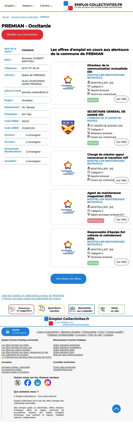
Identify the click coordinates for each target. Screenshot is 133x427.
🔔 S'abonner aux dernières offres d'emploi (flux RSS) (26, 357)
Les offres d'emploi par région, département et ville (25, 352)
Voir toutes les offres (68, 278)
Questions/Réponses (62, 369)
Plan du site (95, 334)
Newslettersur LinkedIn (84, 309)
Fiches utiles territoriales (64, 367)
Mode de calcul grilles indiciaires (68, 355)
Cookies (108, 334)
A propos (81, 334)
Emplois (10, 5)
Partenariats (89, 331)
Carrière (46, 5)
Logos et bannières (48, 331)
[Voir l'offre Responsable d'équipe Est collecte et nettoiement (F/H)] (90, 248)
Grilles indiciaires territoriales (66, 345)
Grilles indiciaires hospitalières (67, 347)
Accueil (6, 17)
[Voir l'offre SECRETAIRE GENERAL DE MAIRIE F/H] (90, 127)
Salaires (28, 5)
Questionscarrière (54, 309)
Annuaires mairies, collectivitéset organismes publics (16, 368)
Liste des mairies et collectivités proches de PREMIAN (33, 295)
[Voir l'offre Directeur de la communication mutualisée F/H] (90, 83)
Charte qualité (115, 331)
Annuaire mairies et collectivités (24, 17)
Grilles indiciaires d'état (63, 350)
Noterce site (115, 309)
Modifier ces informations (22, 34)
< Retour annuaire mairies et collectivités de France (31, 298)
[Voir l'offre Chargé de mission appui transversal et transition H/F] (90, 168)
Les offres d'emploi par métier (15, 345)
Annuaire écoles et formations (15, 372)
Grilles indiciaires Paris (63, 352)
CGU (101, 331)
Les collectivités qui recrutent (15, 355)
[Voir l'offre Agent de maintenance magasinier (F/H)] (90, 207)
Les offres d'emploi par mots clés (17, 347)
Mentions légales (70, 331)
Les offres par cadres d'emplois (16, 350)
